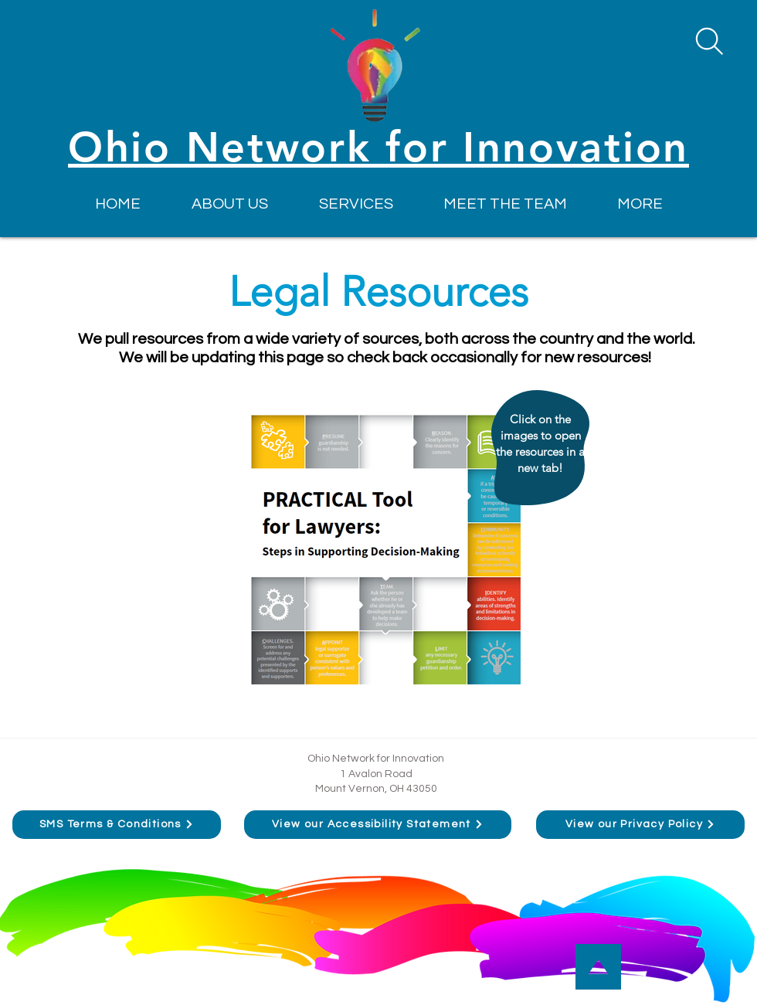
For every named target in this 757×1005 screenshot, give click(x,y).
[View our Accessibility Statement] (377, 824)
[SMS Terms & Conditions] (116, 824)
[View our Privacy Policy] (640, 824)
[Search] (709, 41)
